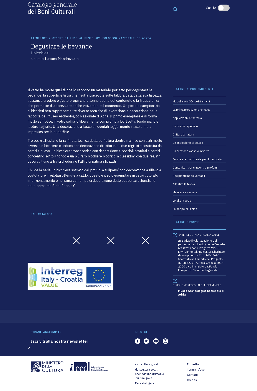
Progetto (193, 364)
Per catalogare (144, 383)
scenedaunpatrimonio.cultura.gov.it (149, 376)
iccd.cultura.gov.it (146, 364)
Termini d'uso (196, 369)
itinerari (39, 38)
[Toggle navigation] (175, 9)
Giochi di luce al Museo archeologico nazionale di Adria (101, 38)
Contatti (192, 375)
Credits (192, 380)
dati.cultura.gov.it (146, 369)
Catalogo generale (52, 7)
